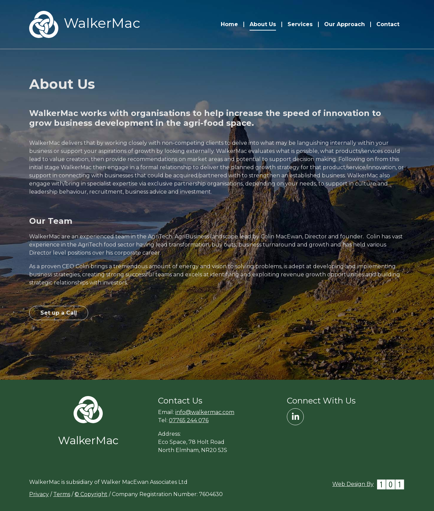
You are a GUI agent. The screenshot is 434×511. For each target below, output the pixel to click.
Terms (61, 494)
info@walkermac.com (204, 412)
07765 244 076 (189, 420)
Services (300, 24)
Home (229, 24)
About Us (263, 24)
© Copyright (91, 494)
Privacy (39, 494)
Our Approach (344, 24)
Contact (387, 24)
